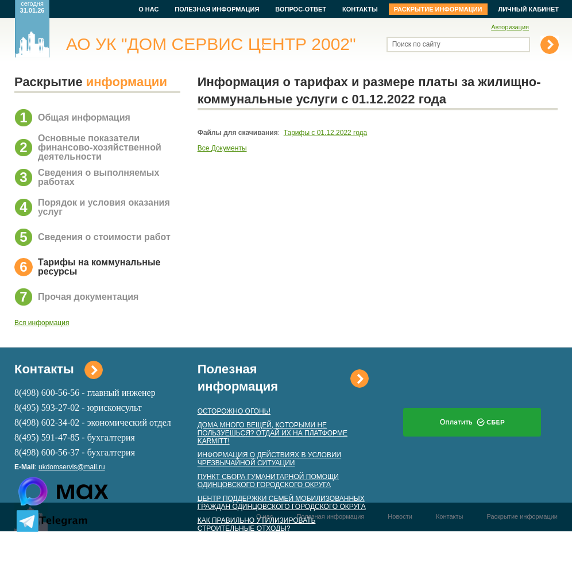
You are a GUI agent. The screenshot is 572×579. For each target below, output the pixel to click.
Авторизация (510, 27)
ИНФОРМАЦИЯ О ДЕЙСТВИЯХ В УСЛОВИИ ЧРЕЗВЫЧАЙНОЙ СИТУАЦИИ (269, 459)
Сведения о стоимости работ (104, 237)
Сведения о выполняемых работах (98, 177)
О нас (148, 9)
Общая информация (84, 117)
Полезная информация (217, 9)
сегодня (32, 7)
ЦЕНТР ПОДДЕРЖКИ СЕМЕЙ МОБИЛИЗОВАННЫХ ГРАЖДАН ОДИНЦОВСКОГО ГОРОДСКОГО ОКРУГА (282, 503)
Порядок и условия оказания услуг (104, 207)
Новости (400, 516)
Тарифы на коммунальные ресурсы (99, 266)
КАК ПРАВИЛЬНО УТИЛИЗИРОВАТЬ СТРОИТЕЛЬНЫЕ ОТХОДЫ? (257, 524)
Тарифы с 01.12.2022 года (326, 133)
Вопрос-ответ (300, 9)
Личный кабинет (528, 9)
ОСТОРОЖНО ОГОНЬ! (234, 411)
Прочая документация (88, 297)
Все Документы (222, 148)
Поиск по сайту (416, 44)
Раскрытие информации (438, 9)
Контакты (360, 9)
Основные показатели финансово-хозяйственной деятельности (99, 147)
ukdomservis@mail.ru (71, 467)
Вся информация (41, 323)
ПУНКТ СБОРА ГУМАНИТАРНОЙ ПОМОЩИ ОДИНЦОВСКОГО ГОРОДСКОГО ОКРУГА (268, 481)
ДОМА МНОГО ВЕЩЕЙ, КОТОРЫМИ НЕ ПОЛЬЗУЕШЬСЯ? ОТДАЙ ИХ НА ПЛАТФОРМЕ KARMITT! (272, 433)
